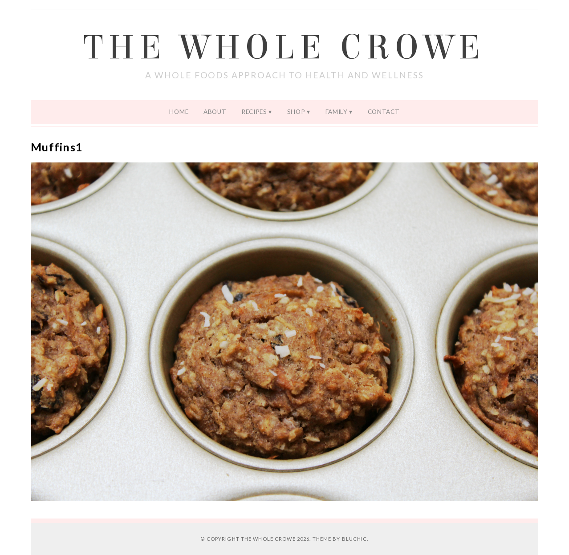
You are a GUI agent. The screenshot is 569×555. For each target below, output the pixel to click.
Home (178, 111)
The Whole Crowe (284, 47)
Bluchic (354, 539)
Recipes (254, 111)
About (214, 111)
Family (336, 111)
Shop (296, 111)
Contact (384, 111)
